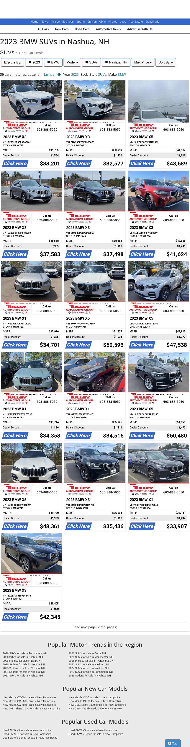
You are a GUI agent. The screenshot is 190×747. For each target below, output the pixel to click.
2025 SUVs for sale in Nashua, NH (89, 664)
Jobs (123, 21)
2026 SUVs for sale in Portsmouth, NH (25, 653)
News (44, 21)
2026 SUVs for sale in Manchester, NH (91, 657)
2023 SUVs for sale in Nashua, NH (23, 675)
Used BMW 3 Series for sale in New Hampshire (30, 737)
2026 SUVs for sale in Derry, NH (87, 653)
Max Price (143, 62)
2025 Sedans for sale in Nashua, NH (24, 668)
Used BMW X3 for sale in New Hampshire (27, 730)
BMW (53, 62)
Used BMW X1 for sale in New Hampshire (27, 734)
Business (68, 21)
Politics (55, 21)
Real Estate (136, 21)
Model (72, 62)
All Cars (43, 29)
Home (34, 21)
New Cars (62, 29)
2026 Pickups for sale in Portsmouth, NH (92, 660)
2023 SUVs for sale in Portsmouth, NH (91, 671)
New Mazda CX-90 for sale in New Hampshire (29, 701)
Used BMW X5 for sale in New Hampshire (93, 730)
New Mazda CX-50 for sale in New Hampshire (29, 697)
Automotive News (108, 29)
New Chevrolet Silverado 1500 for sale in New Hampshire (95, 708)
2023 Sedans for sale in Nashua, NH (90, 675)
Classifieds (152, 21)
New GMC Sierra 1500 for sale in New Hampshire (97, 704)
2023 (34, 62)
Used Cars (82, 29)
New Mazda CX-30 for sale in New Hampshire (95, 701)
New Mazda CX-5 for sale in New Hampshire (94, 697)
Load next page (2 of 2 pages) (95, 627)
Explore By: (12, 62)
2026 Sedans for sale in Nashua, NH (24, 664)
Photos (113, 21)
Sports (81, 21)
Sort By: (165, 62)
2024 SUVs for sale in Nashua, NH (89, 668)
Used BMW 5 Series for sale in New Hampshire (96, 734)
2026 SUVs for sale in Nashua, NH (23, 657)
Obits (103, 21)
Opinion (92, 21)
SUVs (91, 62)
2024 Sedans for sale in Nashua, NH (24, 671)
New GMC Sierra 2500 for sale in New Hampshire (31, 708)
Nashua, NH (116, 62)
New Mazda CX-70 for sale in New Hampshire (29, 704)
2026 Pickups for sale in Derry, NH (22, 660)
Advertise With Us (140, 29)
